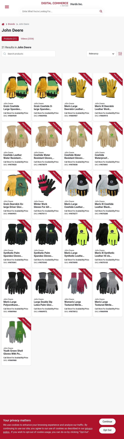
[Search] (101, 11)
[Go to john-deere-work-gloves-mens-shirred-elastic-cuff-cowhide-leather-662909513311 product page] (16, 146)
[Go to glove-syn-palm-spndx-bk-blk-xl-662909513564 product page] (47, 244)
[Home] (3, 24)
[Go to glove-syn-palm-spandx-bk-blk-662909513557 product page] (16, 244)
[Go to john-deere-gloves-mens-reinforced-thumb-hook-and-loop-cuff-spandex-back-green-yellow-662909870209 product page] (16, 97)
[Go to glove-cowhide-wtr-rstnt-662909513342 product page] (77, 146)
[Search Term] (62, 11)
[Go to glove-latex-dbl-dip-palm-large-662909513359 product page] (47, 293)
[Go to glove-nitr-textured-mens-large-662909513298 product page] (108, 293)
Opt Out (107, 430)
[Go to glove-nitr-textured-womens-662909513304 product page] (77, 293)
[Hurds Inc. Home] (54, 4)
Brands (11, 24)
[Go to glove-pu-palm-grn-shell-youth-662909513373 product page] (16, 342)
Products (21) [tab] (10, 39)
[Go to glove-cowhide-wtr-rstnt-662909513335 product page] (108, 146)
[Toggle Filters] (120, 53)
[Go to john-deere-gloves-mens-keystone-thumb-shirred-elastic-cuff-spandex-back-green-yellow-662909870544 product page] (16, 195)
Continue (107, 421)
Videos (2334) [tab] (27, 39)
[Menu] (7, 7)
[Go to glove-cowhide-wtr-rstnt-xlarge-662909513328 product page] (47, 146)
